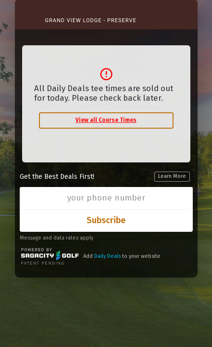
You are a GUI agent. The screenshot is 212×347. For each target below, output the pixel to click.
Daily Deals (107, 256)
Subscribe (106, 220)
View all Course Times (106, 120)
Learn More (172, 176)
